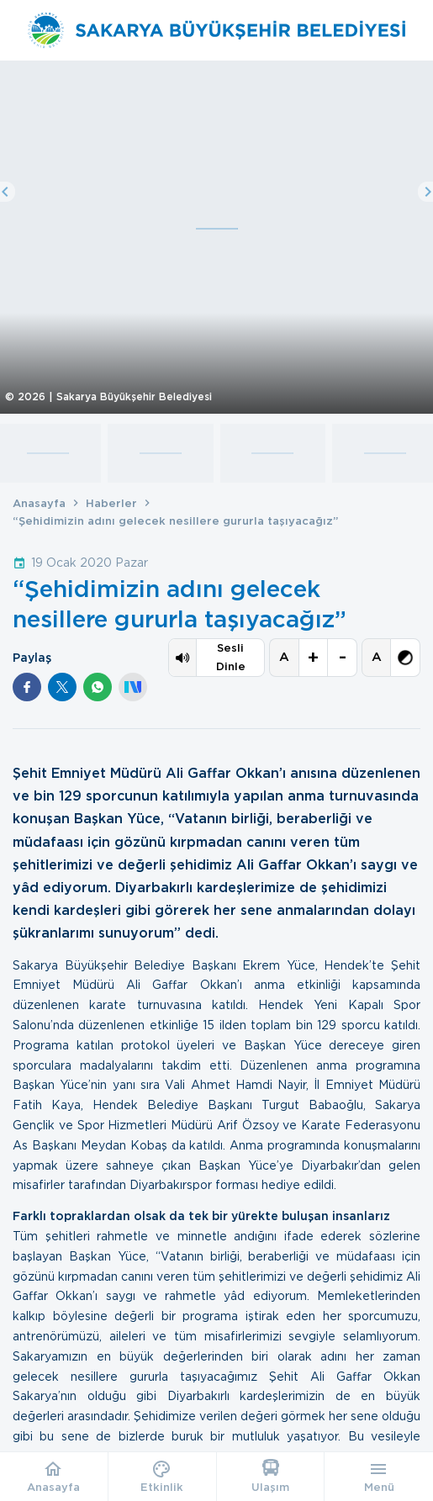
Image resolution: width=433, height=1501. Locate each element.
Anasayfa (39, 503)
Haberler (111, 503)
